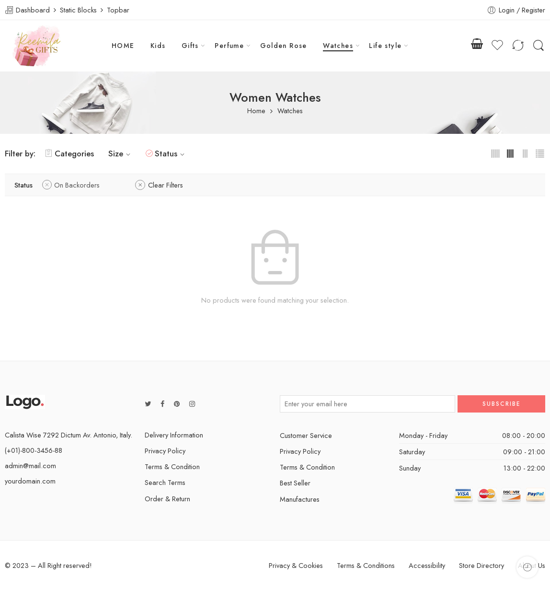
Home (256, 111)
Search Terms (165, 482)
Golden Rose (283, 45)
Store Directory (481, 565)
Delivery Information (174, 435)
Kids (158, 45)
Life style (385, 45)
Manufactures (300, 499)
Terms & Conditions (366, 565)
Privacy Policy (165, 451)
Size (120, 153)
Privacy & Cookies (296, 565)
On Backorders (77, 185)
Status (171, 153)
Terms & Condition (172, 466)
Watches (338, 45)
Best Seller (295, 483)
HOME (123, 45)
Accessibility (427, 565)
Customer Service (306, 435)
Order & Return (167, 499)
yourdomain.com (30, 481)
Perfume (229, 45)
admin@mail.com (30, 465)
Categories (69, 153)
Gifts (190, 45)
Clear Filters (165, 185)
